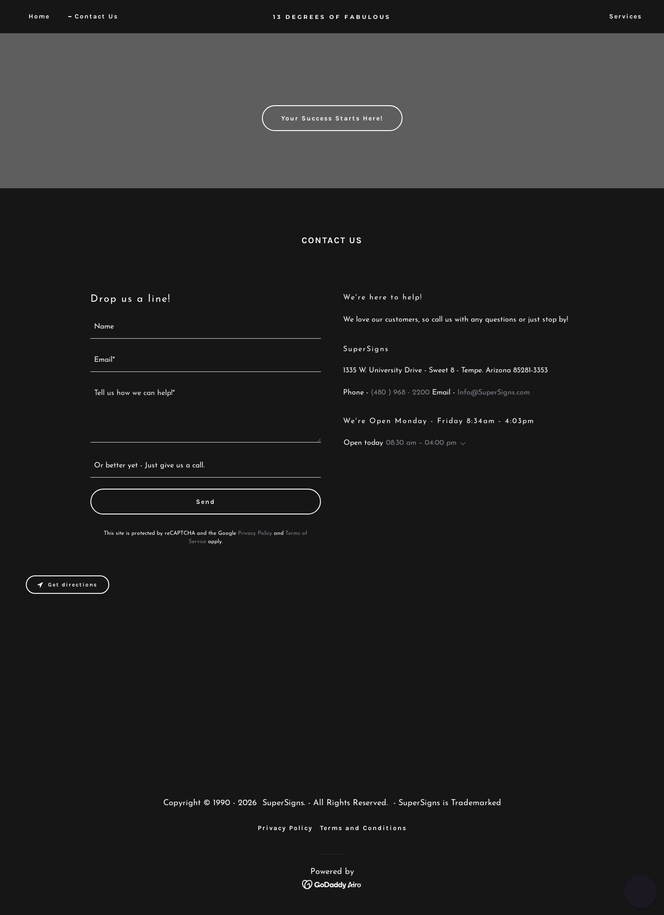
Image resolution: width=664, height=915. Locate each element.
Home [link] (39, 16)
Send (205, 502)
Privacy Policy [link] (255, 533)
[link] (332, 17)
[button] (461, 444)
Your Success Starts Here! (332, 118)
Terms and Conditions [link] (363, 828)
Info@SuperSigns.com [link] (493, 392)
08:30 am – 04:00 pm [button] (421, 443)
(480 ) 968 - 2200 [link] (400, 392)
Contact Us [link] (96, 16)
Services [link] (625, 16)
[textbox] (205, 328)
